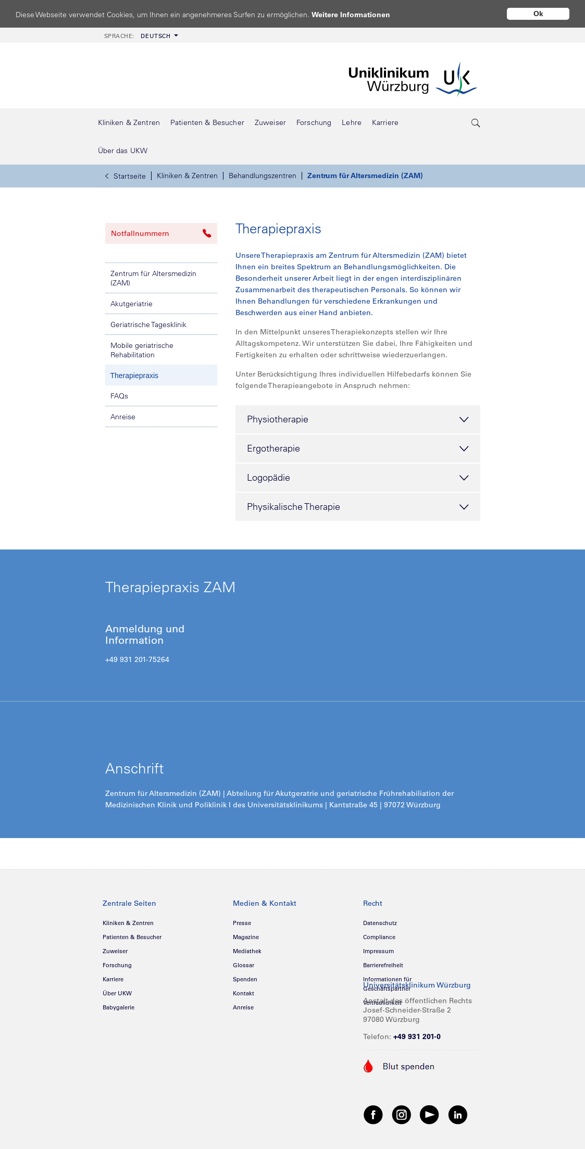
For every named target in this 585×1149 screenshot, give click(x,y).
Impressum (378, 951)
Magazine (246, 937)
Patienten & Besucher (132, 937)
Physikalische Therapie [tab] (358, 507)
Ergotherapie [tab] (358, 449)
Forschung (117, 965)
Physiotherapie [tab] (358, 420)
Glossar (243, 965)
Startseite (125, 176)
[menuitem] (140, 35)
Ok (538, 13)
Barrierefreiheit (383, 965)
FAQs (119, 396)
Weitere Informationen (361, 14)
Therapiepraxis (134, 375)
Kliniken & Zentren (187, 175)
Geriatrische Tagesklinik (148, 324)
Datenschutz (380, 923)
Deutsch (137, 36)
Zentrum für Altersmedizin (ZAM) (365, 175)
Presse (242, 923)
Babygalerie (118, 1007)
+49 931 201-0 (417, 1036)
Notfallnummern (161, 233)
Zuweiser (115, 951)
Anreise (122, 416)
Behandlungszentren (262, 175)
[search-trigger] (476, 122)
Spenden (245, 979)
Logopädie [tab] (358, 478)
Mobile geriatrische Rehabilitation (141, 350)
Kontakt (243, 993)
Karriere (113, 979)
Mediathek (247, 951)
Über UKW (117, 993)
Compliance (379, 937)
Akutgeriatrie (131, 303)
